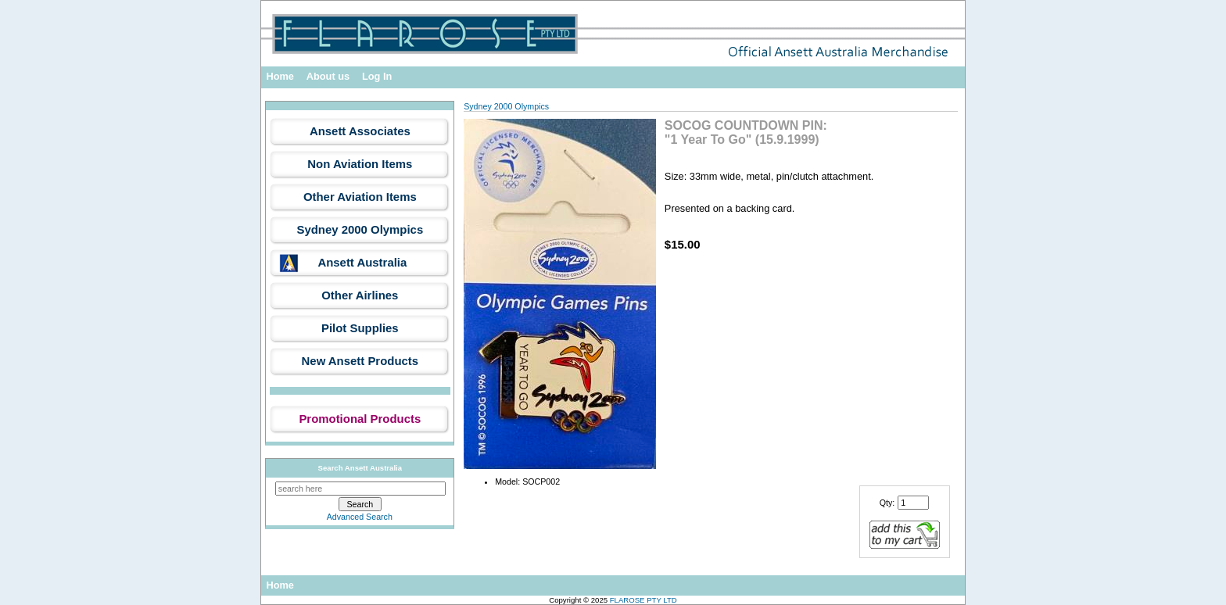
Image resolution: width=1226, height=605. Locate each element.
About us (328, 76)
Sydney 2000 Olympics (506, 106)
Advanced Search (360, 516)
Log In (377, 76)
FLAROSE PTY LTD (643, 600)
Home (280, 76)
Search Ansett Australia (360, 468)
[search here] (360, 488)
